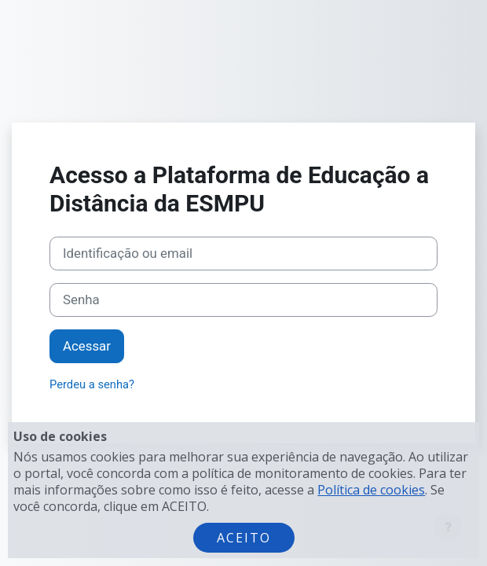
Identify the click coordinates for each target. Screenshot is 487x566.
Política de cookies (371, 489)
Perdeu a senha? (91, 384)
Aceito (244, 537)
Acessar (87, 346)
